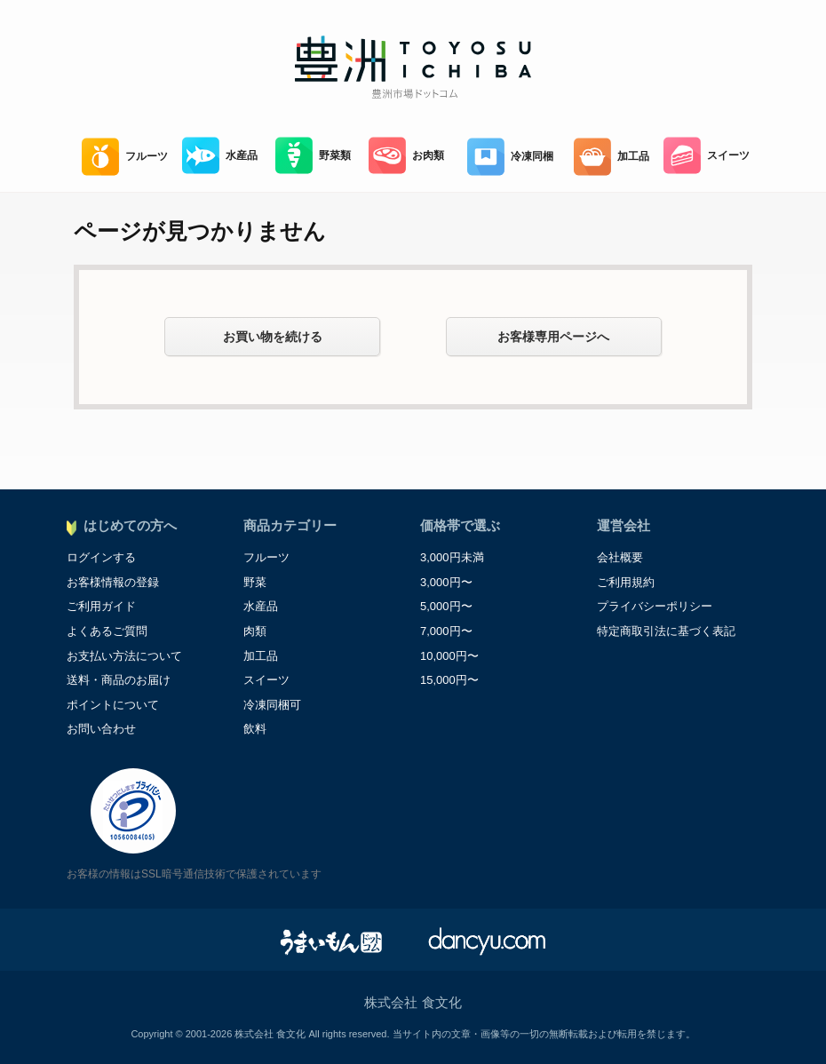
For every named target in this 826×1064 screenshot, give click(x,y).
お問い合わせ (101, 728)
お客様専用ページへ (553, 337)
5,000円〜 (446, 606)
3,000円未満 (452, 557)
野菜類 (313, 156)
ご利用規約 (626, 582)
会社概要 (620, 557)
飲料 (254, 728)
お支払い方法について (124, 656)
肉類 (254, 631)
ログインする (101, 557)
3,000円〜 (446, 582)
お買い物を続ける (272, 337)
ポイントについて (113, 704)
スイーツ (706, 156)
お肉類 (406, 156)
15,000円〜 (449, 680)
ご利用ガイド (101, 606)
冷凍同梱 (510, 157)
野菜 (254, 582)
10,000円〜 (449, 656)
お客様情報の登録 (113, 582)
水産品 (220, 156)
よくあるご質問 (107, 631)
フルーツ (125, 157)
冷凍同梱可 (272, 704)
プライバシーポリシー (654, 606)
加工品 (611, 157)
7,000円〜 (446, 631)
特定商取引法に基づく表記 (666, 631)
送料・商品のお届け (119, 680)
